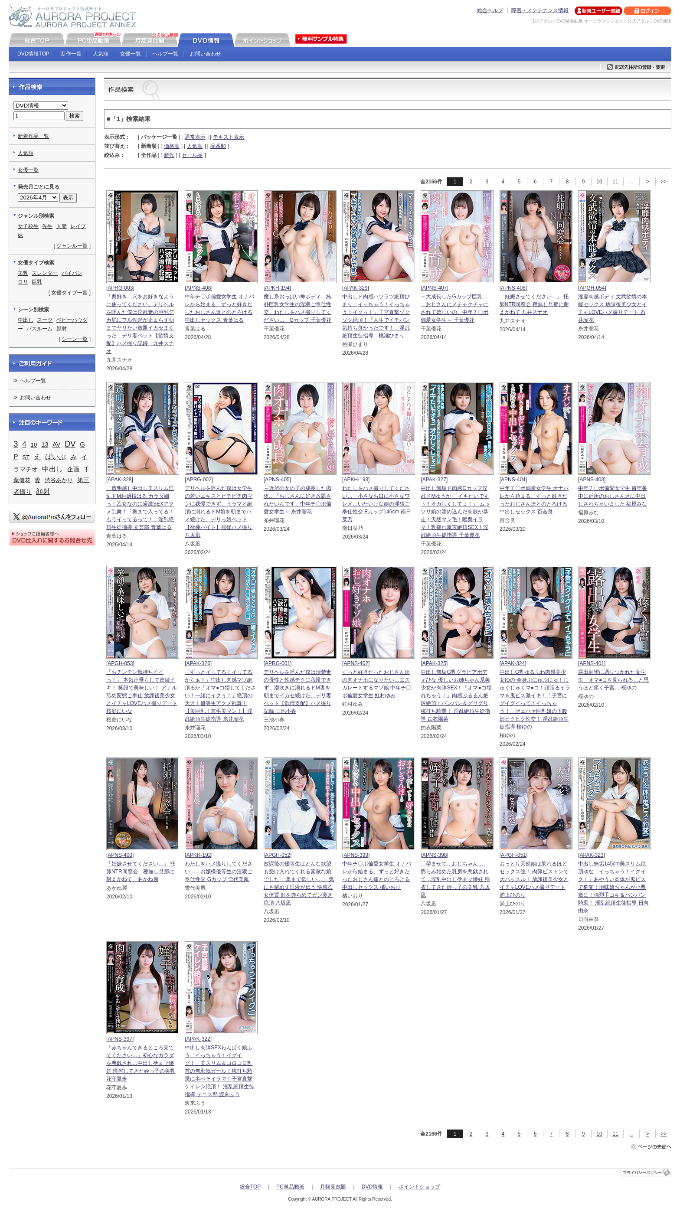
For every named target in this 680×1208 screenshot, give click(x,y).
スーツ (44, 320)
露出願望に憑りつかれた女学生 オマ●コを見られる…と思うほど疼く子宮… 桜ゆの (613, 680)
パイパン (72, 273)
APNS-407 (434, 288)
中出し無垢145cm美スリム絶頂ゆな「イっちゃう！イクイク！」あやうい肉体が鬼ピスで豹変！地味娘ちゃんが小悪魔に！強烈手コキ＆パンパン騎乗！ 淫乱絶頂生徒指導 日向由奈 (613, 887)
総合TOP (250, 1187)
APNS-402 (355, 663)
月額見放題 (333, 1187)
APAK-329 (355, 288)
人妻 (61, 226)
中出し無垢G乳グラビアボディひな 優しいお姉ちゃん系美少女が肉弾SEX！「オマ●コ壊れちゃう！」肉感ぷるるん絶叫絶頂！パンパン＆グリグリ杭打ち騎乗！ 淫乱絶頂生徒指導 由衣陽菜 (456, 695)
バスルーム (39, 329)
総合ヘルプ (490, 10)
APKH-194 (277, 288)
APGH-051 (513, 855)
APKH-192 (198, 855)
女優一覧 (130, 54)
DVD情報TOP (33, 54)
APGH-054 (592, 288)
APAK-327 (434, 480)
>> (663, 182)
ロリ (23, 282)
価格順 (172, 146)
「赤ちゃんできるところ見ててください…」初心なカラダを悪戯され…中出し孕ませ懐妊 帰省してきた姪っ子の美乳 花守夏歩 (140, 1063)
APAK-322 (198, 1039)
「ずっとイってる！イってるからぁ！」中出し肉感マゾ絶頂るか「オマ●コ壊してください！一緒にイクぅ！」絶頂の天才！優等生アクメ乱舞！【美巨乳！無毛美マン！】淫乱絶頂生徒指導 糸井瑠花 (220, 695)
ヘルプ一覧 (165, 54)
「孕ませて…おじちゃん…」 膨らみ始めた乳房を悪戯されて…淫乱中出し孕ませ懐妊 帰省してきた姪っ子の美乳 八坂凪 (455, 879)
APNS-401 (591, 663)
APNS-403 (591, 480)
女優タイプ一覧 (69, 293)
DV (70, 444)
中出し (25, 320)
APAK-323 (591, 855)
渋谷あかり (59, 480)
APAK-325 (434, 663)
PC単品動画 (290, 1187)
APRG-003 (120, 288)
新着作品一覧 (33, 136)
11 (615, 182)
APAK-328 (119, 480)
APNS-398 (434, 855)
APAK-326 (198, 663)
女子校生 (28, 226)
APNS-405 (277, 480)
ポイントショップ (419, 1187)
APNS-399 (355, 855)
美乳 (23, 273)
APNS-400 (120, 855)
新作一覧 (71, 54)
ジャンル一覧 (72, 246)
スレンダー (45, 273)
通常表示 (195, 137)
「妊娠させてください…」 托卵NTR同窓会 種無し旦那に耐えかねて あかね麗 (140, 871)
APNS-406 (513, 288)
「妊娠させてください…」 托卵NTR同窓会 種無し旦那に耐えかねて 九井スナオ (534, 304)
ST (26, 457)
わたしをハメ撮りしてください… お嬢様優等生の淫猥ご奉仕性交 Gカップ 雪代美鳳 (218, 871)
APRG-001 (277, 663)
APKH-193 (355, 480)
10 (599, 182)
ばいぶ (55, 456)
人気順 (100, 54)
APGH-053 (120, 663)
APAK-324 (513, 663)
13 (44, 444)
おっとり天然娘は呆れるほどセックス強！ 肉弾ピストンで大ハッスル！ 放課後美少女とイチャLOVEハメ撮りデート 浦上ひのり (534, 879)
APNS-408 (198, 288)
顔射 (61, 329)
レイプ (78, 226)
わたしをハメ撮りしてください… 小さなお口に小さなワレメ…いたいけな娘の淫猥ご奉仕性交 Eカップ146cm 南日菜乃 (376, 503)
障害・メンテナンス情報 (540, 10)
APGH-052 (277, 855)
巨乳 (37, 282)
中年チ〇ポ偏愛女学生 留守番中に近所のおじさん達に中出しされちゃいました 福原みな (612, 496)
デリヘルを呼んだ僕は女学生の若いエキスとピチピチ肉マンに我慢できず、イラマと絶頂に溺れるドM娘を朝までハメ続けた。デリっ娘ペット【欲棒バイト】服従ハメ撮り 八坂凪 (218, 511)
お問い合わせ (205, 54)
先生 (47, 226)
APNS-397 (120, 1039)
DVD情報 (372, 1187)
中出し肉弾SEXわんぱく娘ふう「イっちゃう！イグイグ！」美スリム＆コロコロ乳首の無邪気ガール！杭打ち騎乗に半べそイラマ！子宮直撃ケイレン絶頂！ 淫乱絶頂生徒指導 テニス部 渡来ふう (219, 1071)
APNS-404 (513, 480)
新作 (169, 155)
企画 (73, 469)
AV (56, 444)
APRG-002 (199, 480)
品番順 (218, 146)
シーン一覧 (75, 339)
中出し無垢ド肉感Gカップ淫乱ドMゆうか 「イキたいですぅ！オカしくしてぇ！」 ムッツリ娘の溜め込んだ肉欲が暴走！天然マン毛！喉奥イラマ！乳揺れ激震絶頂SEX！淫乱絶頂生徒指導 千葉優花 (455, 511)
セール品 (192, 155)
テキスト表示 (228, 137)
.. (631, 182)
